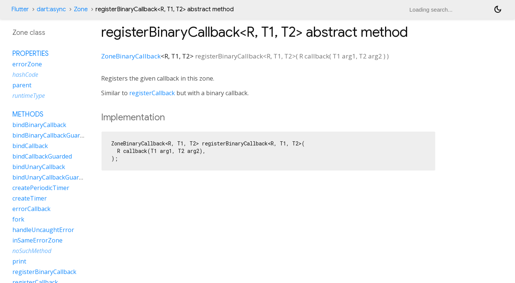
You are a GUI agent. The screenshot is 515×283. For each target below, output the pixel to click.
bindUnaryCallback (38, 167)
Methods (27, 114)
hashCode (25, 74)
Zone (81, 9)
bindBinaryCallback (39, 125)
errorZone (27, 64)
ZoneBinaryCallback (131, 56)
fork (18, 219)
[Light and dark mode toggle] (498, 9)
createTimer (29, 198)
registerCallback (152, 93)
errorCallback (31, 209)
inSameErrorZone (37, 240)
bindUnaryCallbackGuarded (50, 177)
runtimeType (28, 95)
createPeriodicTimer (40, 188)
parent (21, 85)
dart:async (51, 9)
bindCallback (30, 146)
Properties (30, 53)
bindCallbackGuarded (42, 156)
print (19, 261)
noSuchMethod (31, 251)
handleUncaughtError (43, 230)
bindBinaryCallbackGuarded (51, 135)
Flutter (20, 9)
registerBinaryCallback (44, 272)
